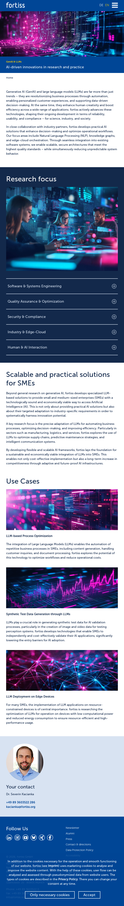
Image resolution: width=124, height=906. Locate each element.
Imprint (53, 866)
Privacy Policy (68, 879)
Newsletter (72, 828)
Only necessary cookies (50, 895)
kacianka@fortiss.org (20, 807)
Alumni (70, 833)
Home (9, 77)
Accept (89, 895)
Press (69, 839)
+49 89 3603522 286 (20, 802)
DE (101, 5)
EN (107, 5)
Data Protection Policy (79, 850)
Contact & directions (78, 844)
